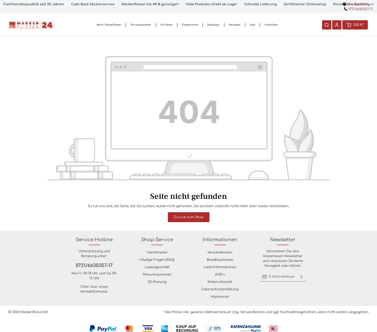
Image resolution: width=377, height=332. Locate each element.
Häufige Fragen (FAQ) (157, 259)
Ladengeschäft (157, 267)
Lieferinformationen (219, 267)
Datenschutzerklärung (219, 289)
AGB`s (220, 274)
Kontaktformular (94, 291)
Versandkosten (220, 252)
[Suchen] (326, 24)
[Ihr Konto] (336, 24)
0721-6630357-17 (358, 9)
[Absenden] (301, 277)
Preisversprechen (157, 274)
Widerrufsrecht (220, 282)
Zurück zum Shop (189, 217)
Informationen (219, 239)
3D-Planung (157, 282)
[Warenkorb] (355, 24)
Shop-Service (157, 239)
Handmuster (157, 252)
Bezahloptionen (220, 259)
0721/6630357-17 (94, 265)
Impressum (220, 296)
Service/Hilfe (358, 4)
